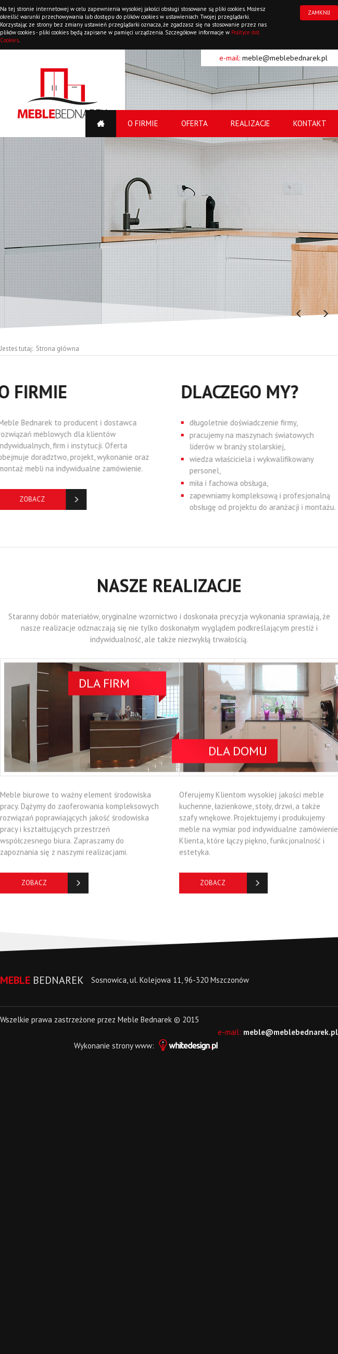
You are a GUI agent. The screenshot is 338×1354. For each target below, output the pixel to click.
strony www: (165, 1046)
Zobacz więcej (34, 888)
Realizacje (250, 123)
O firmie (143, 123)
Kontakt (310, 123)
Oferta (194, 123)
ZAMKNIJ (319, 12)
